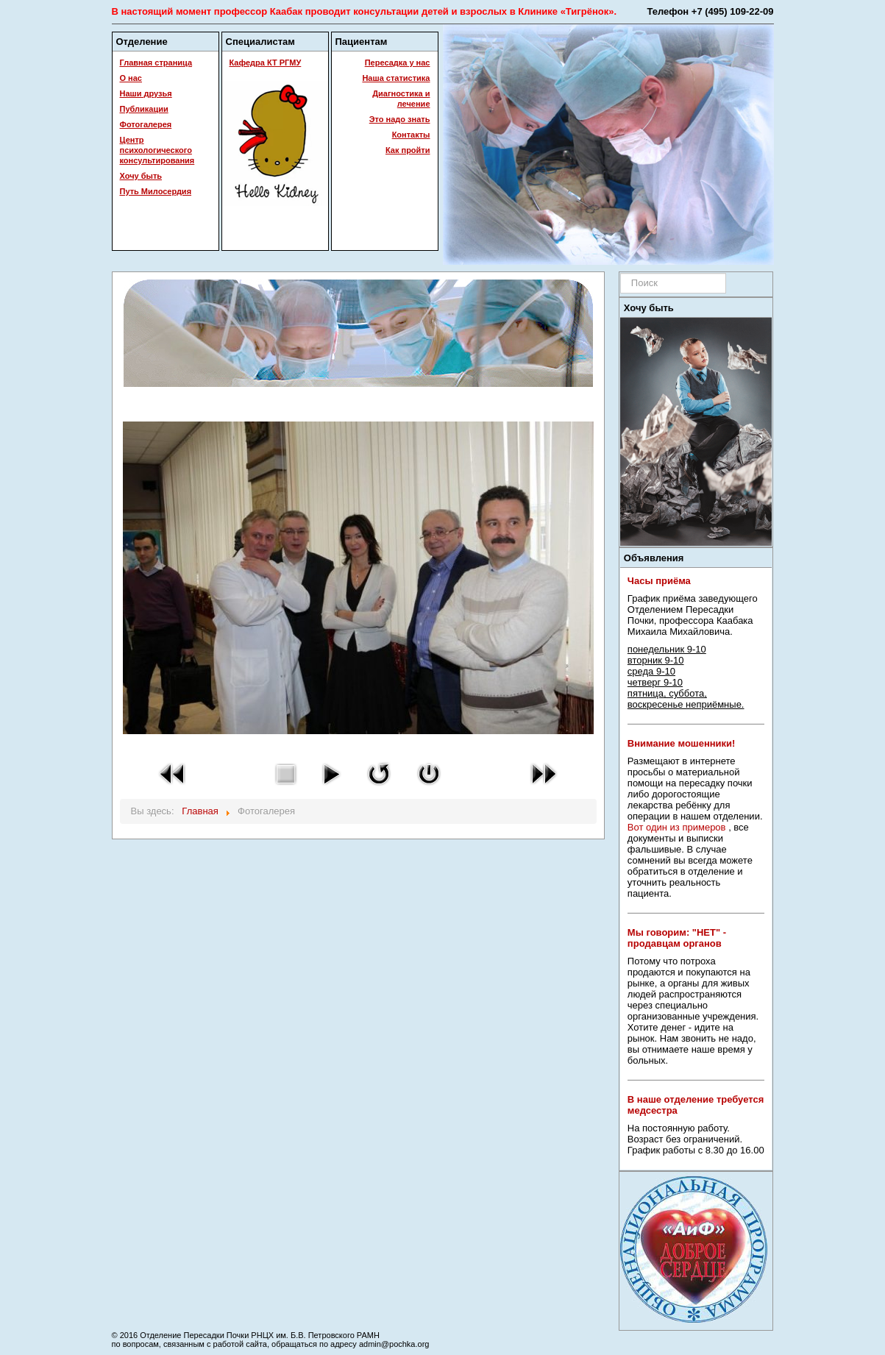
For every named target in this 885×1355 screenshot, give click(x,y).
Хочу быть (141, 175)
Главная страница (156, 62)
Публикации (144, 108)
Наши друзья (146, 93)
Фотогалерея (146, 124)
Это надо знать (399, 119)
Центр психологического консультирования (157, 150)
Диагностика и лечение (401, 98)
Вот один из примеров (677, 827)
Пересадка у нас (397, 62)
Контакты (411, 134)
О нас (131, 78)
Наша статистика (396, 78)
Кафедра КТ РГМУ (266, 62)
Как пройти (407, 150)
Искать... (620, 273)
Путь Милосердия (156, 191)
